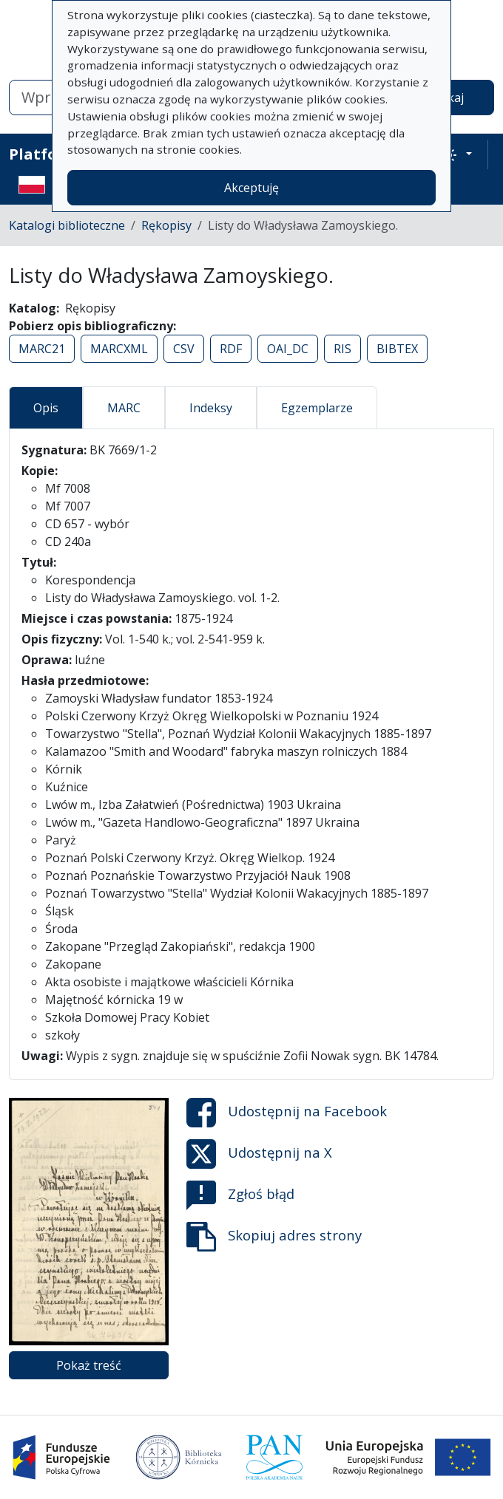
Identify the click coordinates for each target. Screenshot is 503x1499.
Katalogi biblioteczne (67, 225)
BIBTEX (397, 349)
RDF (231, 349)
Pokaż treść (88, 1365)
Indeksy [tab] (210, 408)
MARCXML (119, 349)
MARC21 (41, 349)
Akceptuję (251, 188)
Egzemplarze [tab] (317, 408)
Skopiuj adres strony (274, 1237)
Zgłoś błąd (240, 1195)
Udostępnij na (286, 1112)
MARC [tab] (124, 408)
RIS (342, 349)
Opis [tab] (45, 408)
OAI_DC (287, 349)
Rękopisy (166, 225)
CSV (184, 349)
